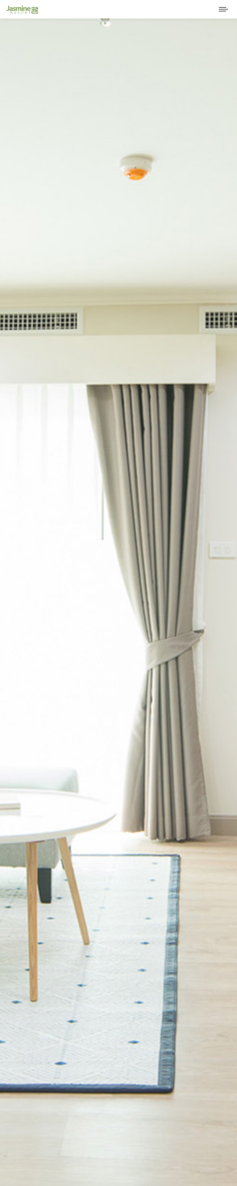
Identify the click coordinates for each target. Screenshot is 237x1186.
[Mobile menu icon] (223, 9)
